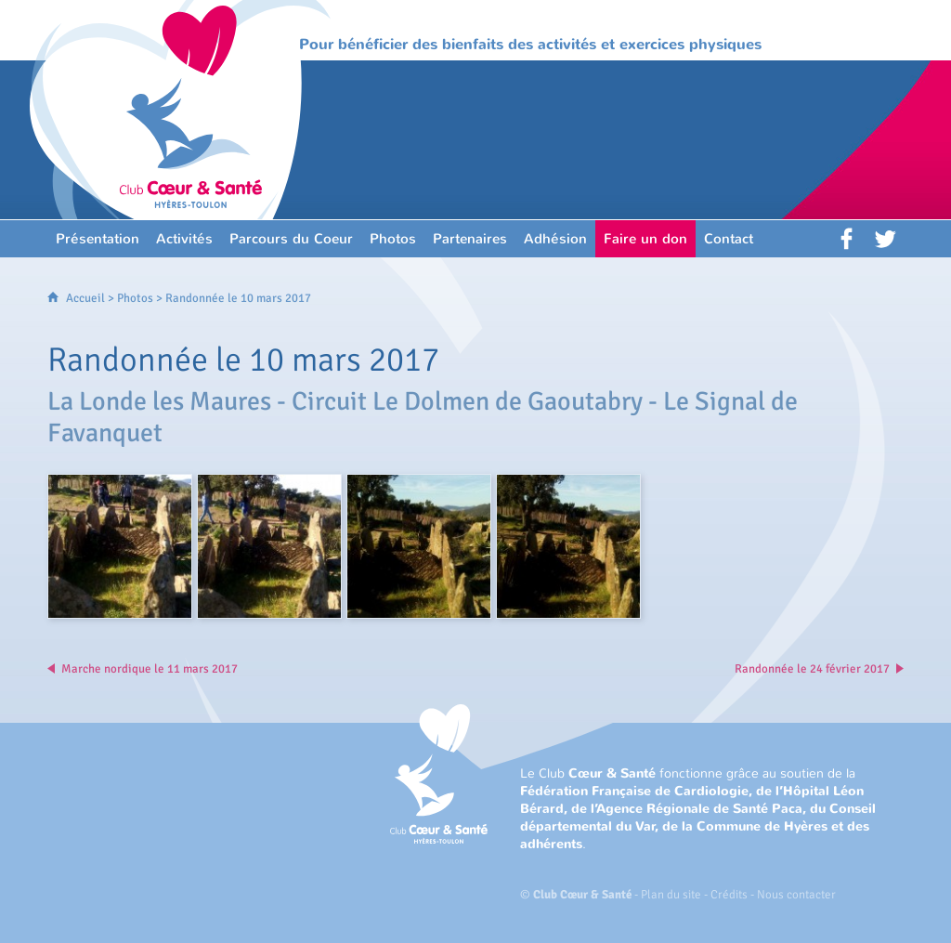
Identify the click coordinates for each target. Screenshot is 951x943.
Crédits (729, 894)
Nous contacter (796, 894)
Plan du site (671, 894)
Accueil (85, 298)
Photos (135, 298)
